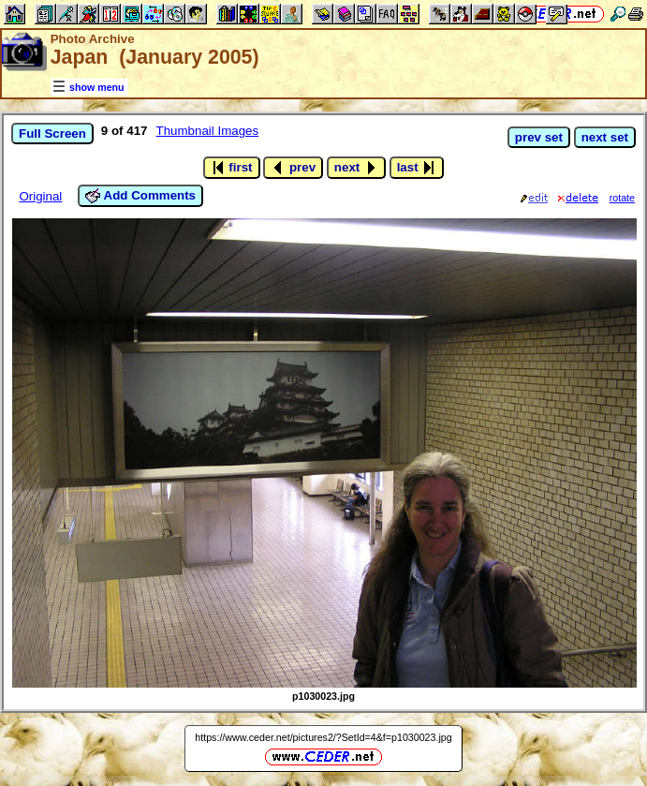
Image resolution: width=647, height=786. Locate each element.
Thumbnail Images (207, 131)
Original (40, 196)
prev (293, 167)
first (232, 167)
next (356, 167)
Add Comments (140, 195)
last (417, 167)
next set (604, 137)
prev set (539, 137)
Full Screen (52, 133)
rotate (622, 197)
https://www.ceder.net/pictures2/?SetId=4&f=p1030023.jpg (323, 737)
